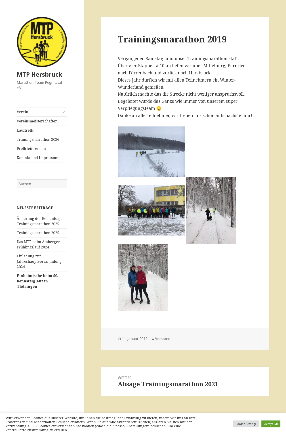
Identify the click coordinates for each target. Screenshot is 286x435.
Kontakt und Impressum (37, 157)
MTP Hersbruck (39, 74)
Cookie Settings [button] (246, 424)
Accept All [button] (271, 424)
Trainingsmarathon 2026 (38, 139)
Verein (22, 111)
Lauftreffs (25, 130)
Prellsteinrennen (31, 148)
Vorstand (162, 338)
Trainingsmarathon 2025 (38, 232)
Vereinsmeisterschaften (37, 121)
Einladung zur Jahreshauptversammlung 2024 (39, 261)
